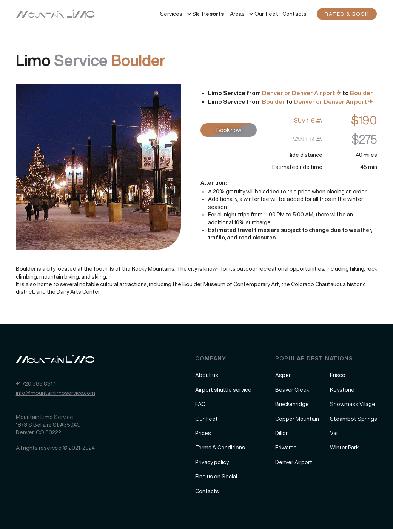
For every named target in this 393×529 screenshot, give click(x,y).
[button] (171, 14)
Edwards (286, 447)
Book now (228, 130)
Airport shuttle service (223, 390)
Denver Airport (293, 462)
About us (206, 375)
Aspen (283, 375)
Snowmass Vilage (352, 404)
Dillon (282, 433)
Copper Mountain (297, 419)
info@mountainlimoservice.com (55, 393)
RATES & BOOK (347, 14)
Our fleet (266, 14)
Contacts (294, 14)
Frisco (337, 375)
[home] (55, 14)
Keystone (342, 390)
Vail (334, 433)
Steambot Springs (353, 419)
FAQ (200, 404)
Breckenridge (292, 404)
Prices (203, 433)
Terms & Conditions (220, 447)
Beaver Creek (292, 390)
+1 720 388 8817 (36, 383)
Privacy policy (212, 462)
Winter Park (344, 447)
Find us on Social (216, 476)
